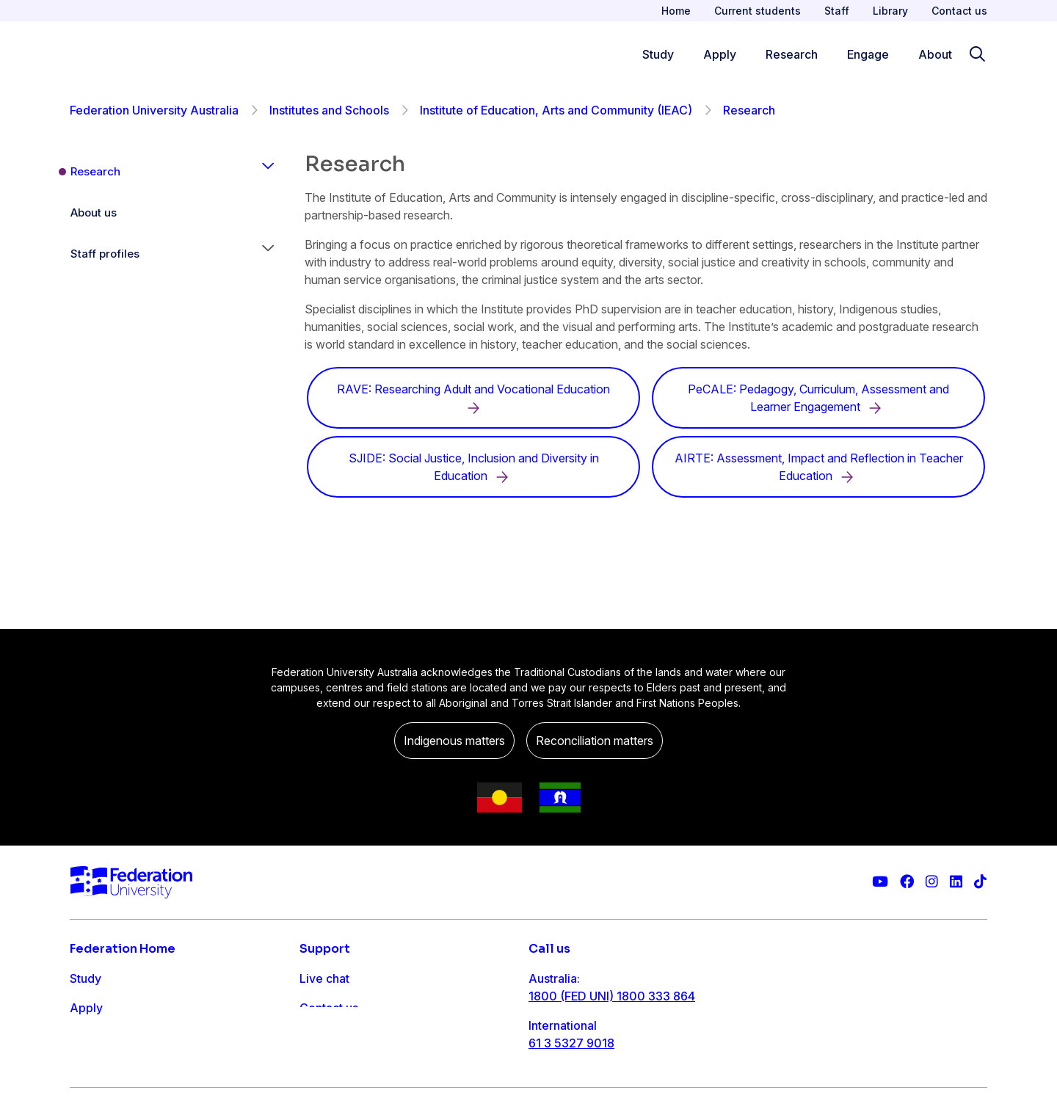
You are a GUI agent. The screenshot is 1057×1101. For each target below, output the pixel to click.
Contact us (959, 10)
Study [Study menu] (658, 54)
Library (890, 10)
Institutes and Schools (329, 110)
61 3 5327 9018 (571, 1043)
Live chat (324, 978)
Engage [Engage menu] (868, 54)
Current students (757, 10)
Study (85, 978)
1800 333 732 (567, 1090)
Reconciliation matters (594, 740)
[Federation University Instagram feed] (932, 882)
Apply (86, 1007)
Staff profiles (104, 254)
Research (95, 171)
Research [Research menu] (792, 54)
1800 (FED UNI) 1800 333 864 (611, 996)
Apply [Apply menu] (719, 54)
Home (676, 10)
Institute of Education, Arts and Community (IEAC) (556, 110)
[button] (268, 171)
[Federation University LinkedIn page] (956, 882)
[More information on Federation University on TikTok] (980, 882)
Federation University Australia (154, 110)
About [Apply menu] (935, 54)
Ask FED (322, 1037)
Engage (91, 1066)
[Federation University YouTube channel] (880, 882)
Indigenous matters (454, 740)
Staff (836, 10)
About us (93, 212)
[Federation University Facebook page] (907, 882)
